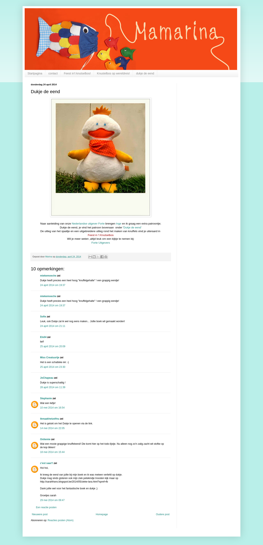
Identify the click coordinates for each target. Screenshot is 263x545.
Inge (118, 223)
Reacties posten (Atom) (60, 520)
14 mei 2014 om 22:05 (52, 428)
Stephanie (46, 398)
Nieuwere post (40, 514)
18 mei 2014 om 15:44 (52, 452)
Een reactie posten (46, 507)
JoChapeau (46, 377)
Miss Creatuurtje (49, 357)
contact (53, 73)
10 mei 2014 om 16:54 (52, 407)
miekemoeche (48, 275)
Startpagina (35, 73)
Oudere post (163, 514)
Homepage (102, 514)
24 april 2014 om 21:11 (52, 326)
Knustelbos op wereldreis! (113, 73)
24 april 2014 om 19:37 (52, 285)
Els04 (43, 337)
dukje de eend (145, 73)
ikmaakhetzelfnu (49, 418)
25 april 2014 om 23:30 (52, 367)
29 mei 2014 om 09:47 (52, 500)
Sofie (43, 316)
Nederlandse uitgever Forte (88, 223)
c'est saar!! (46, 463)
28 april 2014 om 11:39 (52, 387)
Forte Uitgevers (100, 242)
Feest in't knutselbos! (77, 73)
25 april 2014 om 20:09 (52, 346)
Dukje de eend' (132, 227)
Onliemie (45, 439)
